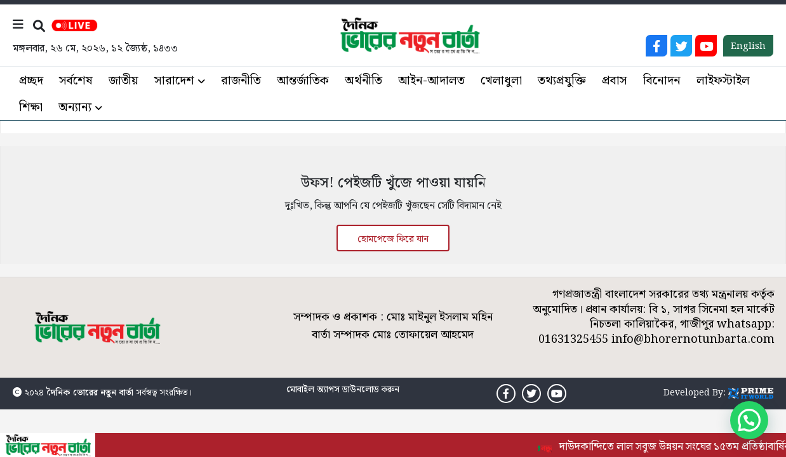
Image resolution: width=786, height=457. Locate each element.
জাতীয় (123, 81)
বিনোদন (662, 81)
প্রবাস (614, 81)
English (748, 46)
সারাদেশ (174, 81)
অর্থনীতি (363, 81)
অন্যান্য (74, 107)
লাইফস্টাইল (723, 81)
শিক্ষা (31, 107)
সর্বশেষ (76, 81)
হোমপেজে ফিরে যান (393, 239)
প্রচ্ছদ (31, 81)
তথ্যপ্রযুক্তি (562, 81)
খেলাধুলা (501, 81)
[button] (749, 420)
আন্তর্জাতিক (303, 81)
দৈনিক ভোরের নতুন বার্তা (89, 393)
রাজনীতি (241, 81)
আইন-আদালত (431, 81)
